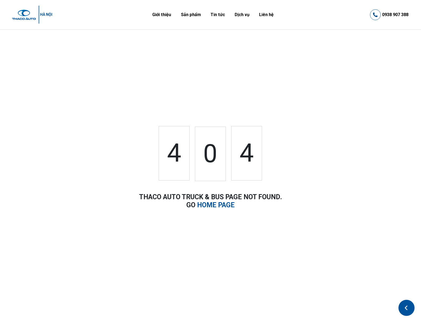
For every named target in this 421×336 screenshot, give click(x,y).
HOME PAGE (216, 205)
